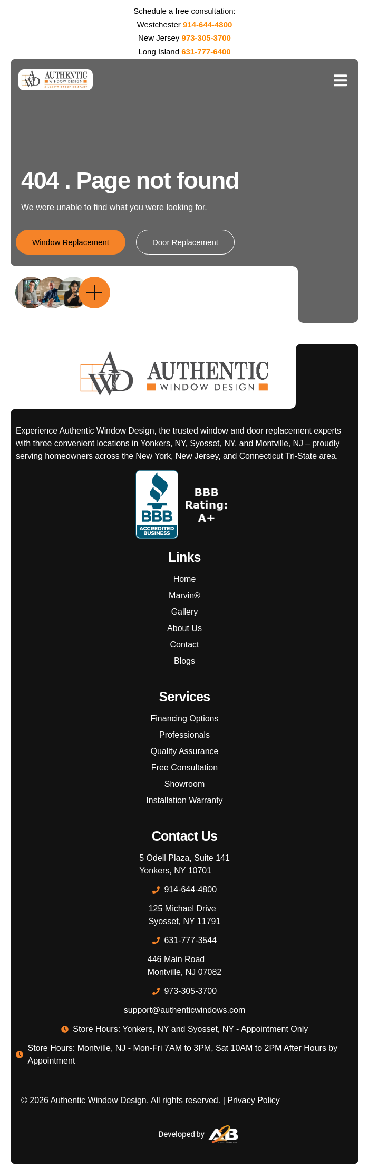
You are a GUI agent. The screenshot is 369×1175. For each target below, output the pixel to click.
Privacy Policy (253, 1100)
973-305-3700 (206, 37)
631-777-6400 (205, 51)
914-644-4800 (207, 24)
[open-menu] (340, 80)
